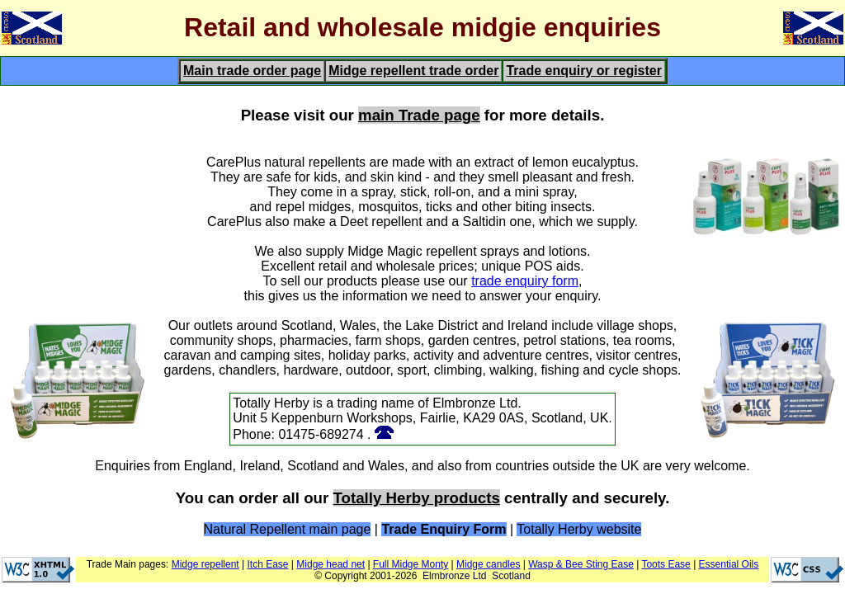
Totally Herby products (416, 498)
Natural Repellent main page (287, 529)
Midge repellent (205, 564)
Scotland (511, 576)
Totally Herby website (579, 529)
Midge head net (330, 564)
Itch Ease (268, 564)
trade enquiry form (524, 281)
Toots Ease (665, 564)
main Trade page (419, 115)
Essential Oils (729, 564)
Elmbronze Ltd (454, 576)
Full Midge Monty (410, 564)
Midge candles (488, 564)
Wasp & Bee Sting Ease (581, 564)
